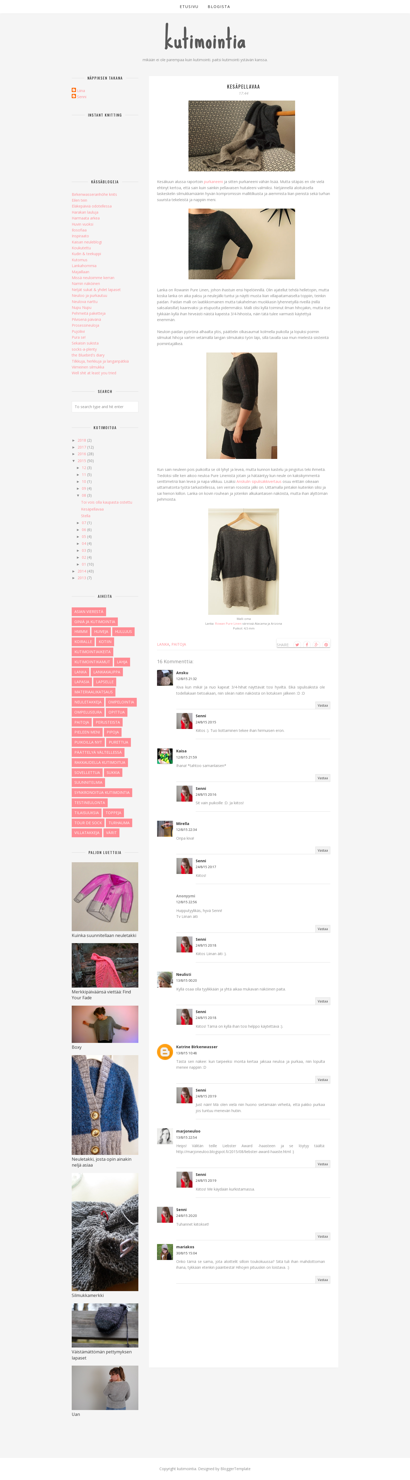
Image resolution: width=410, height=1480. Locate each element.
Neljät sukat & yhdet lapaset (96, 289)
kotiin (105, 641)
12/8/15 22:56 (186, 902)
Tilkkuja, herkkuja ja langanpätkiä (100, 361)
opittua (116, 712)
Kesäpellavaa (92, 509)
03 (84, 550)
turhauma (119, 822)
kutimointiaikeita (92, 651)
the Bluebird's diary (88, 355)
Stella (85, 515)
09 (84, 488)
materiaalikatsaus (93, 691)
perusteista (108, 722)
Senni (201, 715)
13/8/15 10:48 (186, 1053)
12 (84, 467)
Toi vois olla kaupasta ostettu (106, 502)
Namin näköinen (86, 283)
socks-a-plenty (84, 349)
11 (84, 474)
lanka (163, 644)
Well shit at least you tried (94, 372)
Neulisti (183, 974)
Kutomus (79, 259)
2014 (82, 571)
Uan (76, 1414)
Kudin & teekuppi (86, 253)
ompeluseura (88, 712)
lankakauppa (106, 671)
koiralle (83, 641)
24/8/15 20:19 (206, 1096)
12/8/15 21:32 (186, 679)
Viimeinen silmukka (88, 367)
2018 (82, 440)
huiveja (101, 631)
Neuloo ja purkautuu (89, 295)
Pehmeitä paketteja (89, 313)
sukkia (113, 772)
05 (84, 536)
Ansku (182, 672)
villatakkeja (86, 832)
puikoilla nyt (88, 742)
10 (84, 481)
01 (84, 564)
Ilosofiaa (79, 230)
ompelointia (121, 701)
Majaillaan (80, 271)
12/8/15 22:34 (186, 829)
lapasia (81, 681)
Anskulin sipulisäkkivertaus (259, 481)
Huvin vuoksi (82, 224)
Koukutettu (81, 247)
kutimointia (205, 39)
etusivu (189, 6)
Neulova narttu (85, 301)
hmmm (80, 631)
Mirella (182, 823)
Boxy (77, 1047)
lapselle (105, 681)
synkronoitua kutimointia (102, 792)
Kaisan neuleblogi (87, 241)
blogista (219, 6)
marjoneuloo (188, 1131)
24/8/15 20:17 (206, 867)
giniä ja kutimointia (94, 621)
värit (111, 832)
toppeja (113, 812)
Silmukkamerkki (88, 1295)
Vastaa (323, 705)
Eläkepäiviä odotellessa (92, 206)
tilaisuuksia (86, 812)
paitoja (178, 644)
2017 (82, 447)
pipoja (113, 732)
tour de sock (88, 822)
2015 (82, 460)
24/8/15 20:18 (206, 945)
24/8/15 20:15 (206, 722)
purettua (118, 742)
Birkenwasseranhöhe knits (94, 194)
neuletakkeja (88, 701)
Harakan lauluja (85, 212)
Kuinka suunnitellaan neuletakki (104, 935)
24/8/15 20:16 (206, 794)
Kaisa (181, 750)
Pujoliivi (78, 331)
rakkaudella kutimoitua (99, 762)
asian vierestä (88, 611)
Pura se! (79, 337)
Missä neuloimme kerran (93, 277)
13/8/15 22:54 (186, 1137)
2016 (82, 453)
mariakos (185, 1246)
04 (84, 543)
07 (84, 522)
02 (84, 557)
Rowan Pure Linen (228, 623)
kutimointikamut (92, 661)
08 (84, 495)
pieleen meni (87, 732)
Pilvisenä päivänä (86, 319)
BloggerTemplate (235, 1468)
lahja (122, 661)
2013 (82, 577)
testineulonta (89, 802)
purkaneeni (213, 181)
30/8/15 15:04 (186, 1253)
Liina (81, 90)
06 (84, 529)
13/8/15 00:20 (186, 980)
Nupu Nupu (81, 307)
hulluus (123, 631)
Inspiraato (80, 235)
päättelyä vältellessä (98, 752)
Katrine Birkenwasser (197, 1046)
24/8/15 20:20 (186, 1215)
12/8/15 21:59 (186, 757)
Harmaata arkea (86, 218)
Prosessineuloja (85, 325)
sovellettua (87, 772)
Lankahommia (84, 265)
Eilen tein (79, 200)
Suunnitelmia (88, 782)
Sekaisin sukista (85, 343)
